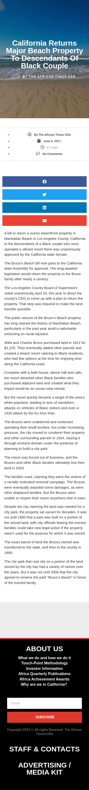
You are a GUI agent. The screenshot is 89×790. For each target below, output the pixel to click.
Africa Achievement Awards (44, 679)
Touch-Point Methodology (44, 663)
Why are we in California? (44, 684)
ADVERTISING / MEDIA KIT (44, 768)
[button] (44, 181)
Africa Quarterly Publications (44, 674)
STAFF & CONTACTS (44, 749)
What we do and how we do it (44, 658)
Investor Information (44, 669)
